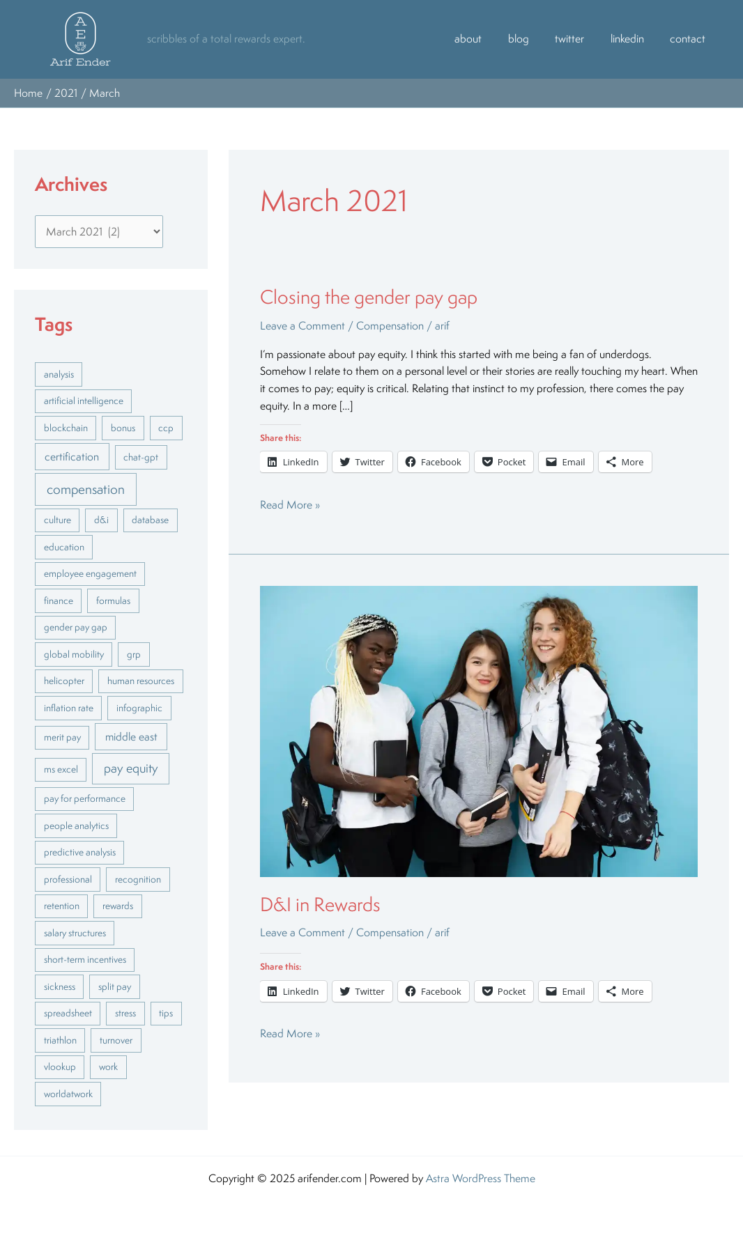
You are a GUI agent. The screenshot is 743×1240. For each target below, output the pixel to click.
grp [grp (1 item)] (134, 654)
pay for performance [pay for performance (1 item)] (84, 798)
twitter (582, 38)
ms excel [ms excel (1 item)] (61, 769)
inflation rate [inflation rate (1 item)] (68, 708)
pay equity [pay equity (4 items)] (131, 767)
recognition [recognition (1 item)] (138, 879)
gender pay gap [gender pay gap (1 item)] (75, 627)
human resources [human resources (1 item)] (140, 680)
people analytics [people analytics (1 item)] (76, 825)
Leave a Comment (302, 325)
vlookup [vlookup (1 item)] (60, 1066)
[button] (80, 39)
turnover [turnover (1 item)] (116, 1040)
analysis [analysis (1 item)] (59, 374)
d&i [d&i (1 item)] (101, 519)
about (491, 38)
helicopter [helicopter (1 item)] (64, 680)
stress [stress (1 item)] (125, 1013)
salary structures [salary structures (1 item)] (75, 933)
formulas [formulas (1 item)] (113, 600)
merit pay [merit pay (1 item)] (62, 737)
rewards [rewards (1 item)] (117, 905)
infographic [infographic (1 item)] (139, 708)
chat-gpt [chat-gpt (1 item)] (140, 457)
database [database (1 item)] (150, 519)
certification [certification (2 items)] (72, 456)
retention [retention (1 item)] (61, 905)
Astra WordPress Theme (480, 1178)
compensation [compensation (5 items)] (86, 489)
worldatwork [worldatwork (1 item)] (68, 1093)
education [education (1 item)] (64, 547)
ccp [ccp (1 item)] (166, 427)
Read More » (290, 504)
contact (690, 38)
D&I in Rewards (320, 904)
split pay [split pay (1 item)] (114, 986)
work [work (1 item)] (108, 1066)
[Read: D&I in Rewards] (479, 729)
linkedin (635, 38)
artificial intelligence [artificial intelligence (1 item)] (83, 400)
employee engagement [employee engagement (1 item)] (90, 573)
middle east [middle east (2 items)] (131, 736)
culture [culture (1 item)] (57, 519)
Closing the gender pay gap (368, 296)
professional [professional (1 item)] (68, 879)
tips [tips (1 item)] (166, 1013)
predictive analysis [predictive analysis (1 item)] (80, 852)
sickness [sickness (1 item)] (59, 986)
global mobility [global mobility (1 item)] (74, 654)
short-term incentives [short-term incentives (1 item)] (85, 959)
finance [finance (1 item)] (58, 600)
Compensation (390, 325)
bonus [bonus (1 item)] (123, 427)
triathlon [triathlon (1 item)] (60, 1040)
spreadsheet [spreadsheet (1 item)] (68, 1013)
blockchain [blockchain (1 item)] (66, 427)
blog (536, 38)
